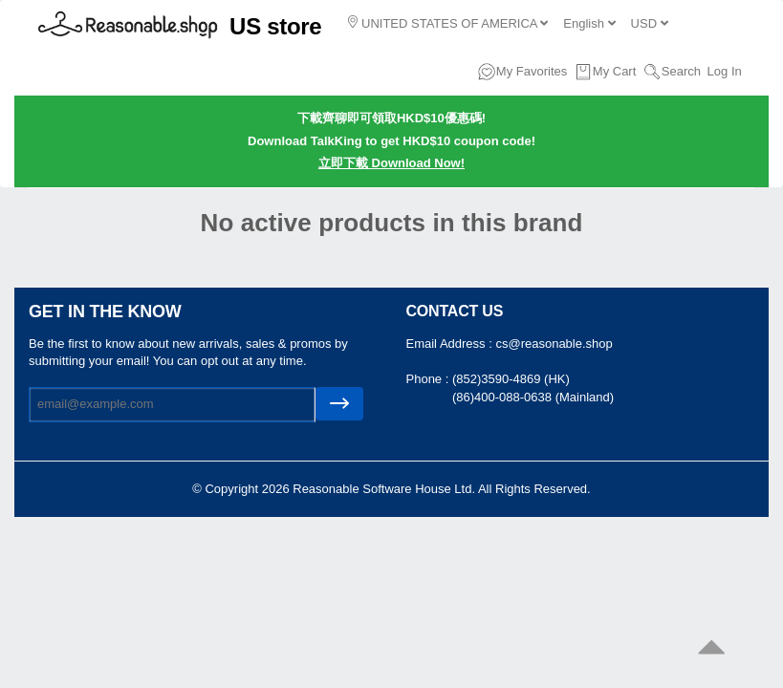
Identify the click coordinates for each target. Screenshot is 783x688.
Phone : (429, 379)
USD (649, 23)
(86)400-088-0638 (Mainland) (533, 397)
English (589, 23)
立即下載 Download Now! (391, 163)
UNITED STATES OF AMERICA (448, 23)
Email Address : (451, 343)
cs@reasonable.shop (553, 343)
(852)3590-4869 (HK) (511, 379)
